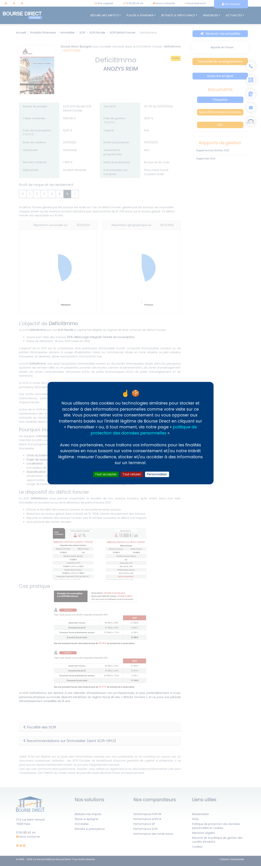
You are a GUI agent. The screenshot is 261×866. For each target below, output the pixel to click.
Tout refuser (132, 474)
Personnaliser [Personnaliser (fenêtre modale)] (157, 474)
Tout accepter (106, 474)
